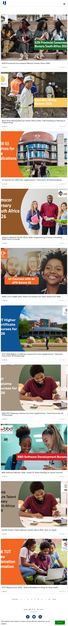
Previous (15, 599)
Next (54, 599)
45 (49, 599)
